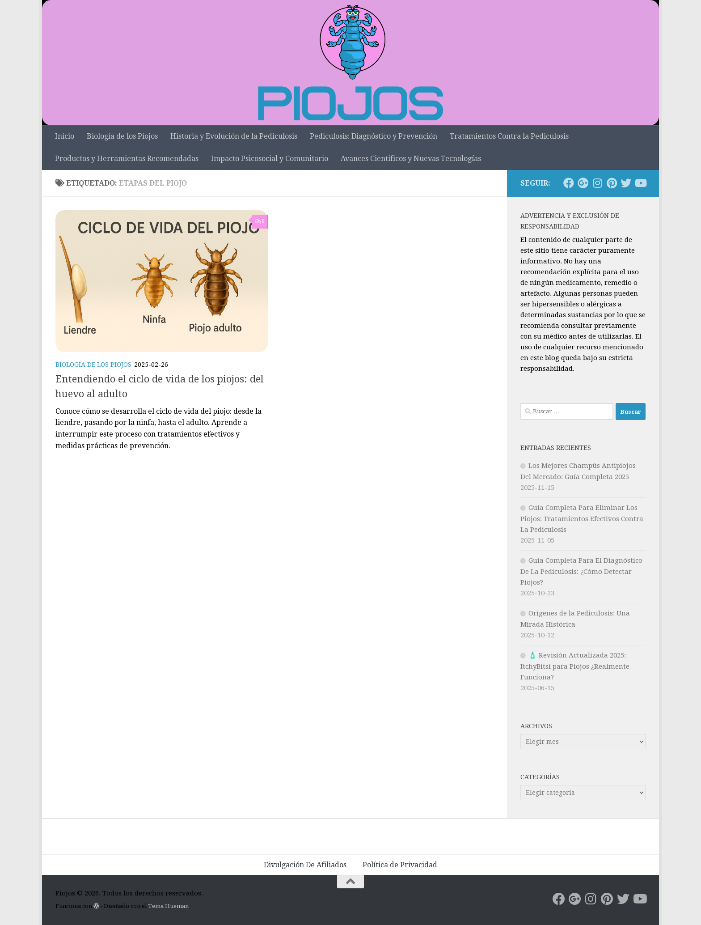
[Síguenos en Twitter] (626, 183)
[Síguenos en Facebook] (568, 183)
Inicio (64, 136)
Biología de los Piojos (122, 136)
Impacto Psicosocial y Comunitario (269, 158)
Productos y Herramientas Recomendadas (126, 158)
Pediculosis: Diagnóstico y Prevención (373, 136)
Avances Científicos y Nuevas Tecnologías (411, 158)
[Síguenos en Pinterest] (611, 183)
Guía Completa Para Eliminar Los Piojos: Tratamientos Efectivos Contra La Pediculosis (581, 519)
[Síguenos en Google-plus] (583, 183)
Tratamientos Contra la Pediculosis (509, 136)
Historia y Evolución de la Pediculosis (233, 136)
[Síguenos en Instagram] (597, 183)
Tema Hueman (168, 906)
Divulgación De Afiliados (305, 865)
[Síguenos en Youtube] (640, 183)
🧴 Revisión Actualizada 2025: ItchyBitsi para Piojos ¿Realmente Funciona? (574, 666)
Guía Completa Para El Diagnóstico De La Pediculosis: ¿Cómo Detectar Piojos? (581, 571)
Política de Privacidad (400, 865)
